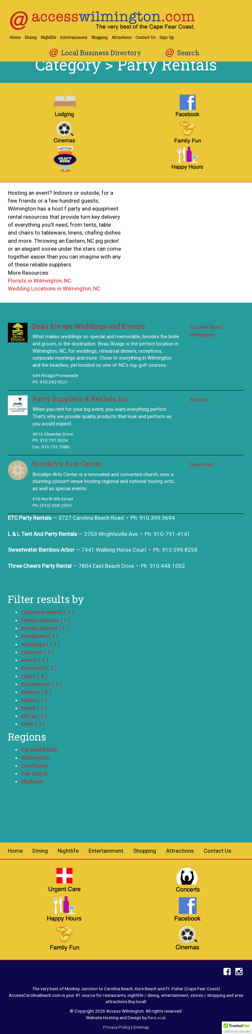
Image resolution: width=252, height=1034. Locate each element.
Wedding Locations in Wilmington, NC (54, 288)
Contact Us (146, 37)
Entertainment (73, 37)
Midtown (199, 400)
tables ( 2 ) (34, 700)
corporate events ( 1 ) (47, 612)
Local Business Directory (101, 52)
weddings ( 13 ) (40, 644)
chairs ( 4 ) (34, 676)
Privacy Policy (116, 1027)
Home (15, 37)
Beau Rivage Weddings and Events (88, 326)
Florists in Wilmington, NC (39, 280)
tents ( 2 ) (33, 723)
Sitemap (141, 1027)
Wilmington (202, 335)
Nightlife (48, 37)
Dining (31, 37)
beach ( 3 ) (34, 708)
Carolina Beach (206, 327)
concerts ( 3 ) (37, 652)
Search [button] (188, 52)
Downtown (202, 464)
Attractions (122, 37)
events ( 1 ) (35, 660)
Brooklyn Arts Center (67, 463)
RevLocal (156, 1017)
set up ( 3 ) (34, 716)
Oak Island (34, 773)
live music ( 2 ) (39, 668)
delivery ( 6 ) (36, 692)
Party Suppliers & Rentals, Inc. (81, 398)
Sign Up (166, 37)
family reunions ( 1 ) (45, 620)
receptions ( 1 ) (39, 636)
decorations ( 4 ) (41, 684)
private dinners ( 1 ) (45, 628)
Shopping (99, 37)
